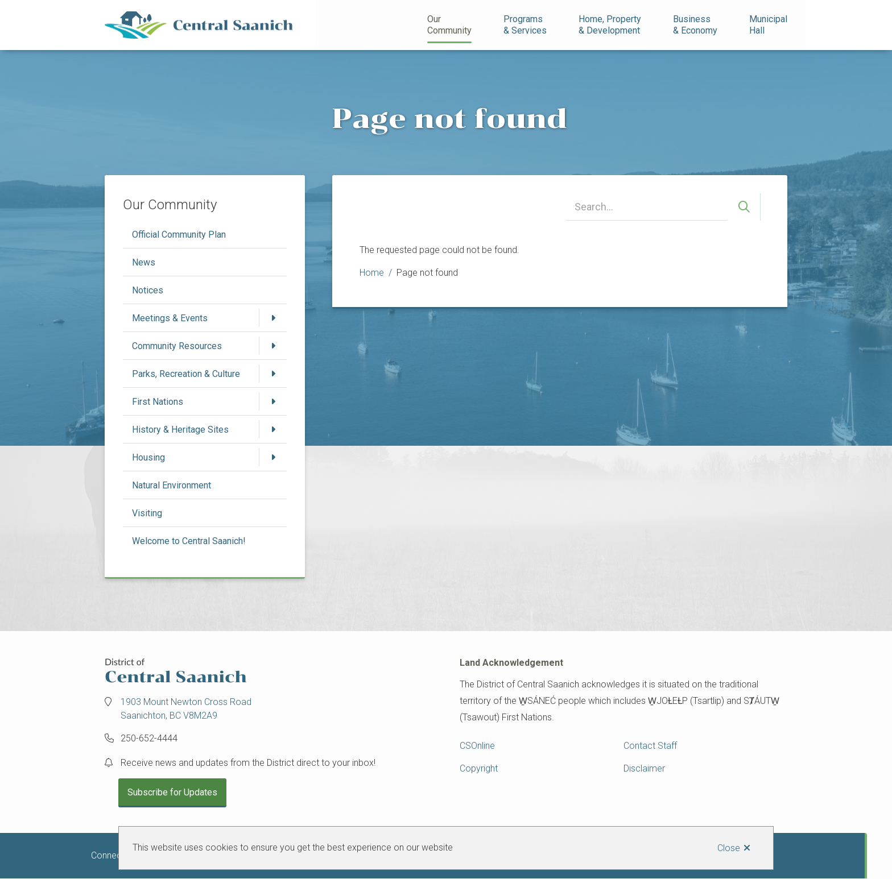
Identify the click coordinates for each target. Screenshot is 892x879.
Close (728, 848)
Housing (148, 457)
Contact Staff (650, 745)
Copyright (479, 768)
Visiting (147, 513)
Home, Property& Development (610, 25)
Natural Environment (171, 485)
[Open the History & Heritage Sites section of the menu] (273, 429)
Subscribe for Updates (172, 792)
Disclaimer (644, 768)
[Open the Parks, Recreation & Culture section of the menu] (273, 373)
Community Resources (177, 346)
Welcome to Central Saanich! (189, 541)
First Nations (157, 401)
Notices (147, 290)
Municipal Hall (769, 25)
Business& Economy (695, 25)
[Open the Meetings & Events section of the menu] (273, 317)
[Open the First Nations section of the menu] (273, 401)
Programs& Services (525, 25)
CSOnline (477, 745)
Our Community (449, 25)
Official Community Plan (179, 234)
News (143, 262)
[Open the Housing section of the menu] (273, 457)
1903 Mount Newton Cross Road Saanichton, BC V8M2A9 (186, 708)
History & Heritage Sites (180, 429)
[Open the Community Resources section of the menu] (273, 345)
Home (372, 272)
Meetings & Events (170, 318)
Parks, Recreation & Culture (186, 373)
